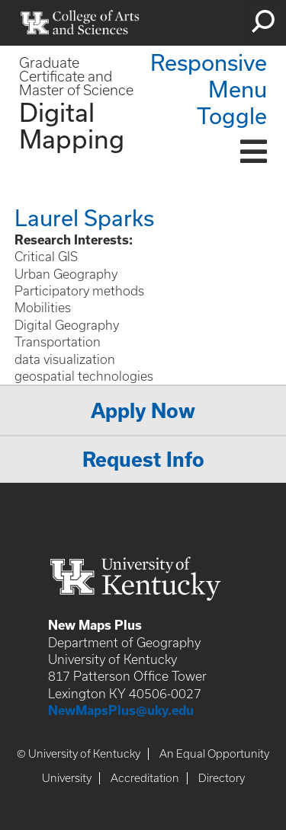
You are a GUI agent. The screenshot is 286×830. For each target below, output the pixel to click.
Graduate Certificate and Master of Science (76, 76)
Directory (221, 778)
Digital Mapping (71, 125)
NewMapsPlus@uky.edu (121, 710)
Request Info (143, 460)
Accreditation (145, 778)
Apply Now (143, 411)
